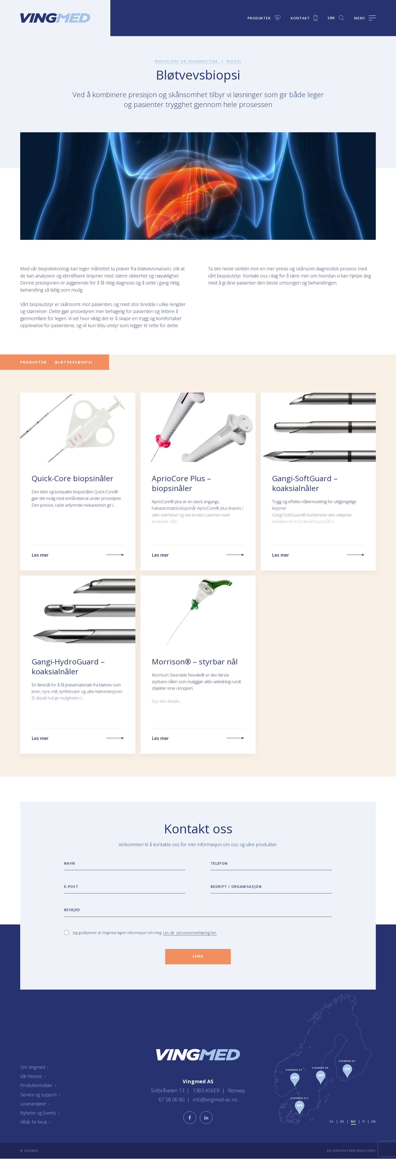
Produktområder (39, 1087)
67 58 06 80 (171, 1100)
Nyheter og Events (40, 1114)
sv (331, 1123)
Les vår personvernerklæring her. (190, 933)
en (374, 1123)
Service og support (41, 1096)
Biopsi (234, 61)
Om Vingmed (35, 1069)
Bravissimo (366, 1152)
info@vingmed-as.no (215, 1100)
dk (342, 1123)
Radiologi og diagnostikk (187, 61)
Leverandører (36, 1105)
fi (363, 1123)
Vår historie (33, 1078)
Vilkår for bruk (36, 1123)
